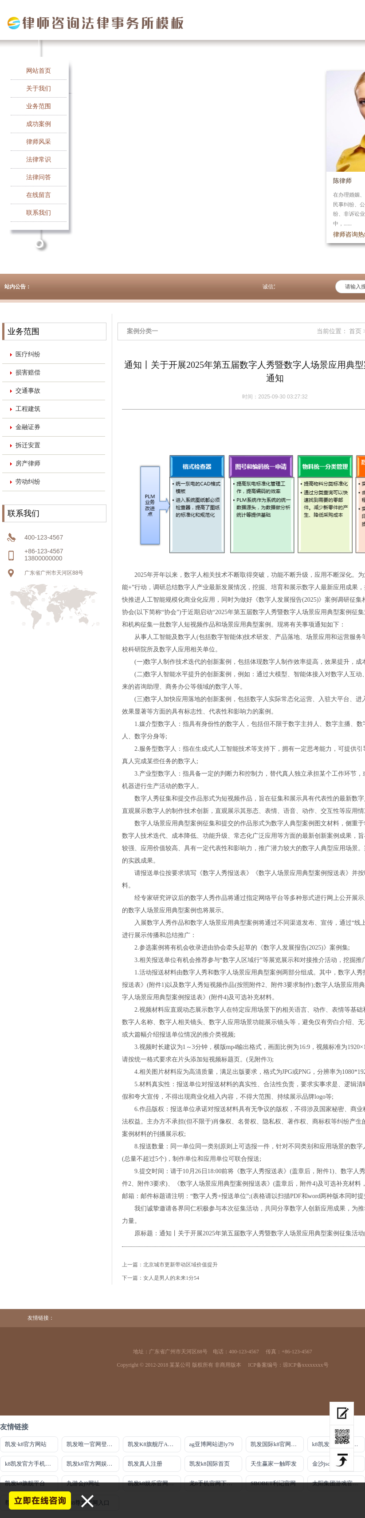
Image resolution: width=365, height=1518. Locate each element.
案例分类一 (142, 331)
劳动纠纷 (28, 481)
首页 (355, 331)
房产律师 (28, 463)
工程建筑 (28, 409)
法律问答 (38, 177)
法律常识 (38, 159)
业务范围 (38, 106)
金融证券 (28, 427)
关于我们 (38, 88)
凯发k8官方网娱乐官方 (93, 1463)
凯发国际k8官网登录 (276, 1444)
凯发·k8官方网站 (26, 1444)
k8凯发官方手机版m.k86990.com (31, 1463)
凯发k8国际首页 (209, 1463)
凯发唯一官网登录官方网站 (93, 1444)
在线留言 (38, 195)
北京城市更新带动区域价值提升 (180, 1265)
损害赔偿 (28, 372)
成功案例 (38, 124)
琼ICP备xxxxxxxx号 (306, 1365)
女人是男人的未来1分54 (171, 1278)
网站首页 (38, 70)
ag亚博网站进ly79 (211, 1444)
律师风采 (38, 141)
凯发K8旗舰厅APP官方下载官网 (154, 1444)
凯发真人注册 (145, 1463)
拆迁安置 (28, 445)
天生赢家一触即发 (274, 1463)
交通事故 (28, 390)
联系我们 (38, 212)
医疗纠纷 (28, 354)
